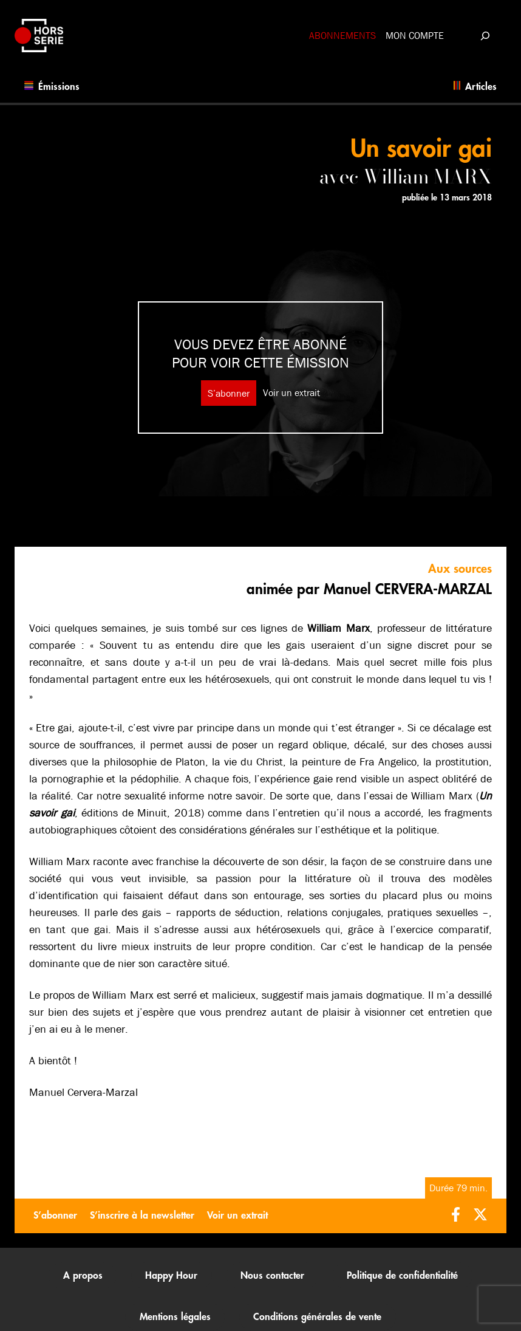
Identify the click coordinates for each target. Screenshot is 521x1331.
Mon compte (415, 35)
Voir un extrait (291, 392)
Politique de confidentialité (402, 1276)
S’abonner (229, 392)
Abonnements (342, 35)
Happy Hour (171, 1276)
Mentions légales (175, 1317)
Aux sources (460, 569)
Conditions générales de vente (317, 1317)
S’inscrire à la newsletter (142, 1215)
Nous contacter (272, 1276)
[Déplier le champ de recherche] (484, 35)
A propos (83, 1276)
